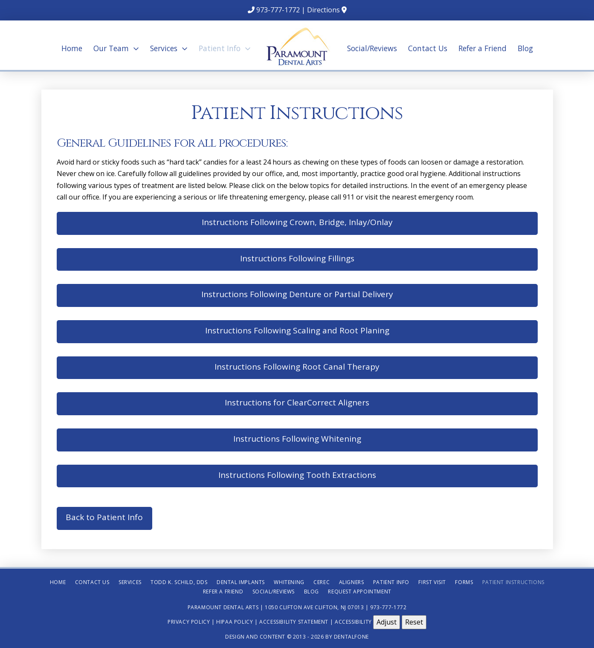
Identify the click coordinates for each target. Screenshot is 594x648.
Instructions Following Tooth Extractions (297, 474)
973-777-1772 (278, 9)
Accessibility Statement (293, 621)
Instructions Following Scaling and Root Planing (297, 330)
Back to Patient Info (104, 517)
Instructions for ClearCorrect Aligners (297, 402)
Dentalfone (351, 636)
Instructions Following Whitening (297, 438)
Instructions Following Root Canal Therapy (297, 366)
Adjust (387, 622)
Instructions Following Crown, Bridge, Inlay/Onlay (297, 222)
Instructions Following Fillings (297, 258)
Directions (323, 9)
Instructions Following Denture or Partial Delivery (297, 294)
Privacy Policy (189, 621)
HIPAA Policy (234, 621)
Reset (414, 622)
